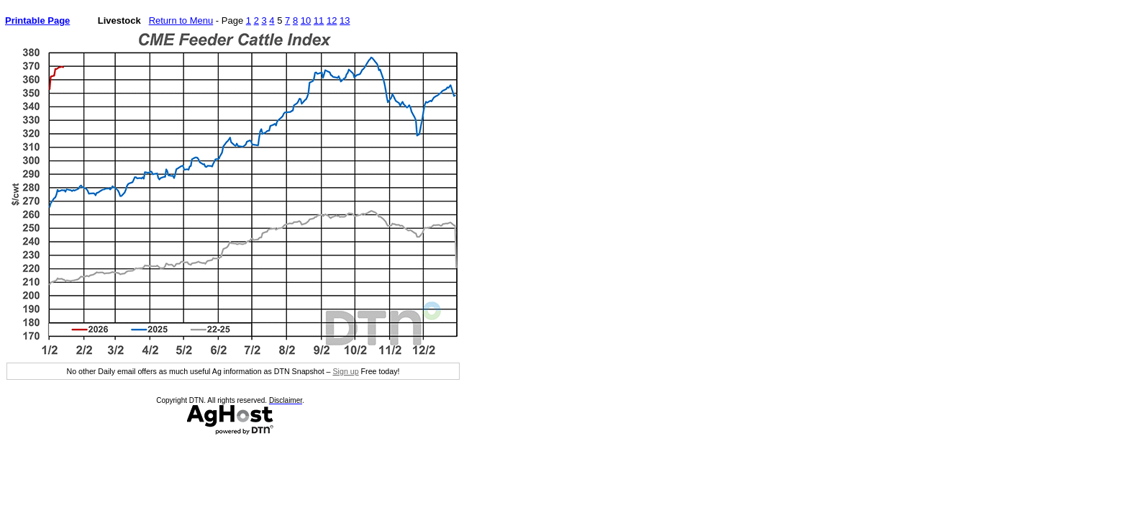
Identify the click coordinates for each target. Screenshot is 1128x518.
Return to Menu (181, 20)
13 (345, 20)
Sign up (345, 371)
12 (332, 20)
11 (319, 20)
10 (306, 20)
